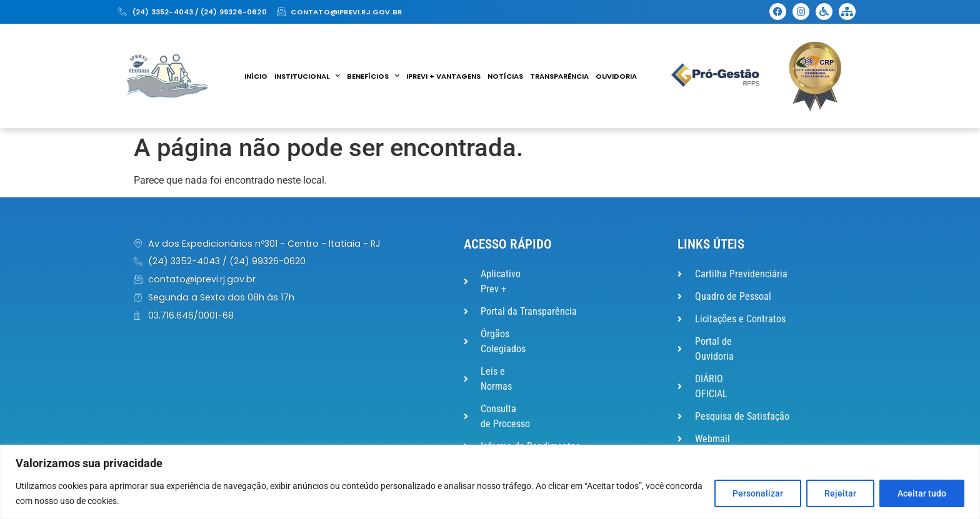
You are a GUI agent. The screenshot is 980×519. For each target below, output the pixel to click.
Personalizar (757, 493)
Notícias (505, 76)
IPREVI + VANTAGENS (443, 76)
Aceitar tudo (922, 493)
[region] (490, 482)
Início (256, 76)
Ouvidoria (616, 76)
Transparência (559, 76)
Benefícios (373, 76)
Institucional (307, 76)
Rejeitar (840, 493)
